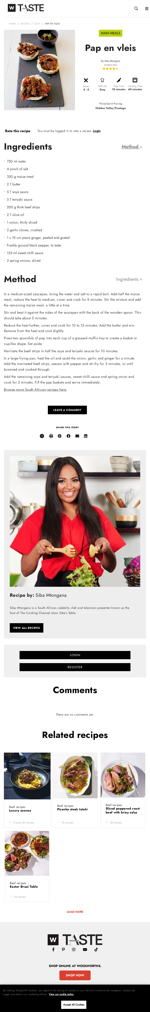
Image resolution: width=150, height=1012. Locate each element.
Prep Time (119, 86)
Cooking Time (135, 86)
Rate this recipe (17, 131)
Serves (86, 86)
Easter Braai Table (24, 886)
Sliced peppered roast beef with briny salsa (123, 810)
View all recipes (26, 628)
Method (132, 146)
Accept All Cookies (73, 1005)
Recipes (25, 23)
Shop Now (75, 975)
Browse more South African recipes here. (35, 389)
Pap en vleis (52, 23)
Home (12, 23)
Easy (37, 23)
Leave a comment (67, 410)
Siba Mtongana (112, 61)
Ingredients (129, 279)
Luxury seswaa (20, 810)
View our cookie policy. (61, 994)
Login (97, 131)
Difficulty (102, 86)
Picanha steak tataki (73, 809)
